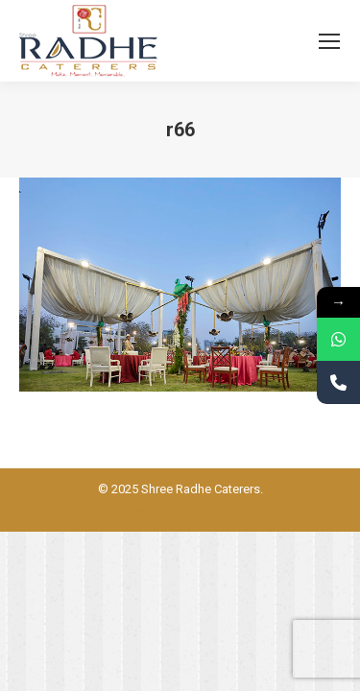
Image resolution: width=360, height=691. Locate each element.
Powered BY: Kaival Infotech (180, 511)
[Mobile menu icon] (329, 41)
